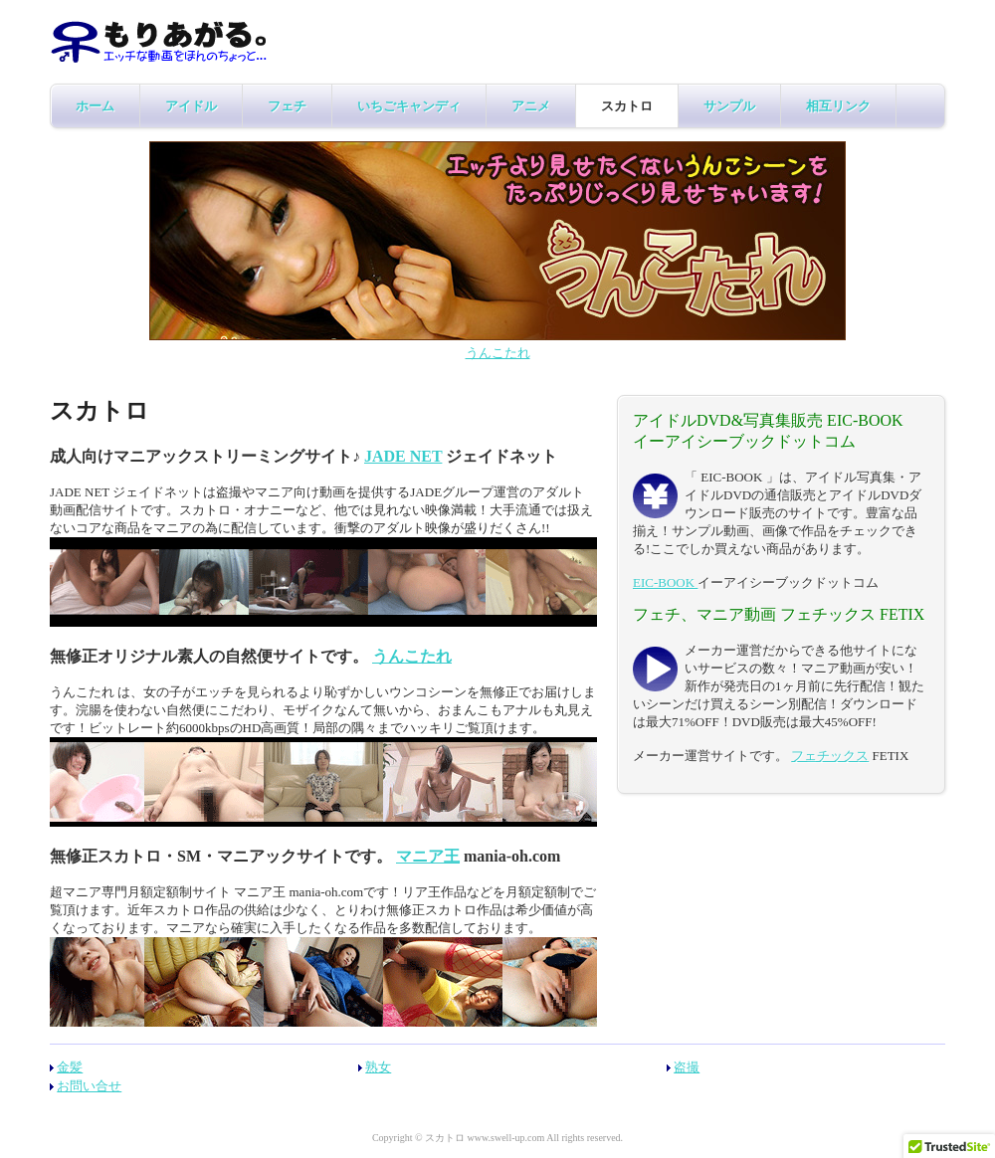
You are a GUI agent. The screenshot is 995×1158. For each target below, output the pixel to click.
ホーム (95, 105)
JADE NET (403, 456)
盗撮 (686, 1067)
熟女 (378, 1067)
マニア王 (428, 856)
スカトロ (627, 105)
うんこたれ (498, 352)
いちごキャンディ (409, 105)
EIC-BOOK (665, 582)
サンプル (729, 105)
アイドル (191, 105)
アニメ (530, 105)
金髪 (70, 1067)
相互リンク (838, 105)
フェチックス (830, 755)
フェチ (287, 105)
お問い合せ (89, 1085)
